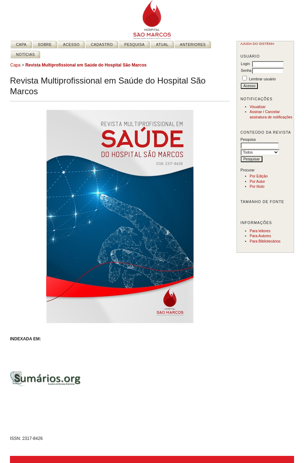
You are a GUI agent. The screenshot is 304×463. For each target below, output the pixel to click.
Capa (21, 45)
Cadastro (102, 45)
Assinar (256, 112)
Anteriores (193, 45)
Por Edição (259, 176)
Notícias (25, 55)
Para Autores (260, 236)
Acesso (71, 45)
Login (245, 64)
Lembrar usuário (262, 79)
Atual (162, 45)
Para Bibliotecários (265, 241)
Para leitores (260, 231)
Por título (257, 186)
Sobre (45, 45)
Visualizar (258, 107)
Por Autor (257, 181)
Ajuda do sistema (257, 44)
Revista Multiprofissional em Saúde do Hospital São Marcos (85, 65)
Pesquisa (134, 45)
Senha (246, 71)
